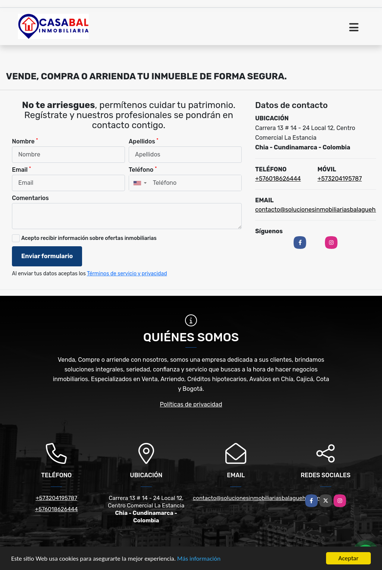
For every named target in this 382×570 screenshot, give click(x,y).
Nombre (25, 141)
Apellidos (144, 141)
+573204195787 (339, 178)
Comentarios (30, 198)
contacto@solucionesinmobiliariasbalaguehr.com (256, 498)
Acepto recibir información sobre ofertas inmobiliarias (89, 238)
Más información (198, 559)
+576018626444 (278, 178)
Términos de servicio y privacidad (127, 273)
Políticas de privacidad (191, 404)
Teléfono (143, 169)
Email (21, 169)
